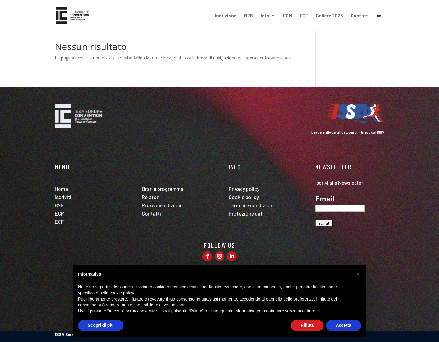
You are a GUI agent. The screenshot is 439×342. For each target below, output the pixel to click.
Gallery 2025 (329, 15)
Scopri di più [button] (101, 325)
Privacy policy (244, 189)
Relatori (151, 197)
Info (265, 15)
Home (61, 189)
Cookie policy (244, 197)
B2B (248, 15)
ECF (304, 15)
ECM (287, 15)
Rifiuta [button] (307, 325)
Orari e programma (163, 189)
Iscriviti (63, 197)
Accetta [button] (343, 325)
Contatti (360, 15)
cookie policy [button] (122, 292)
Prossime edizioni (161, 205)
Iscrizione (226, 15)
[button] (358, 274)
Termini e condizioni (251, 205)
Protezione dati (246, 213)
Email (324, 198)
